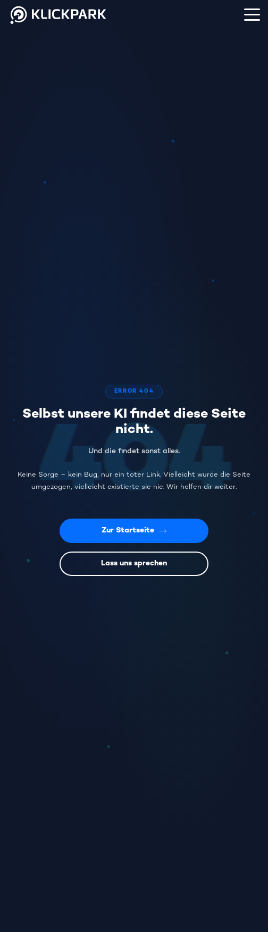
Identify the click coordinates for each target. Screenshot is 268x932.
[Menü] (252, 14)
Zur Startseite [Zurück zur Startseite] (134, 531)
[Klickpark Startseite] (58, 26)
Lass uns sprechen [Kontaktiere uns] (134, 563)
